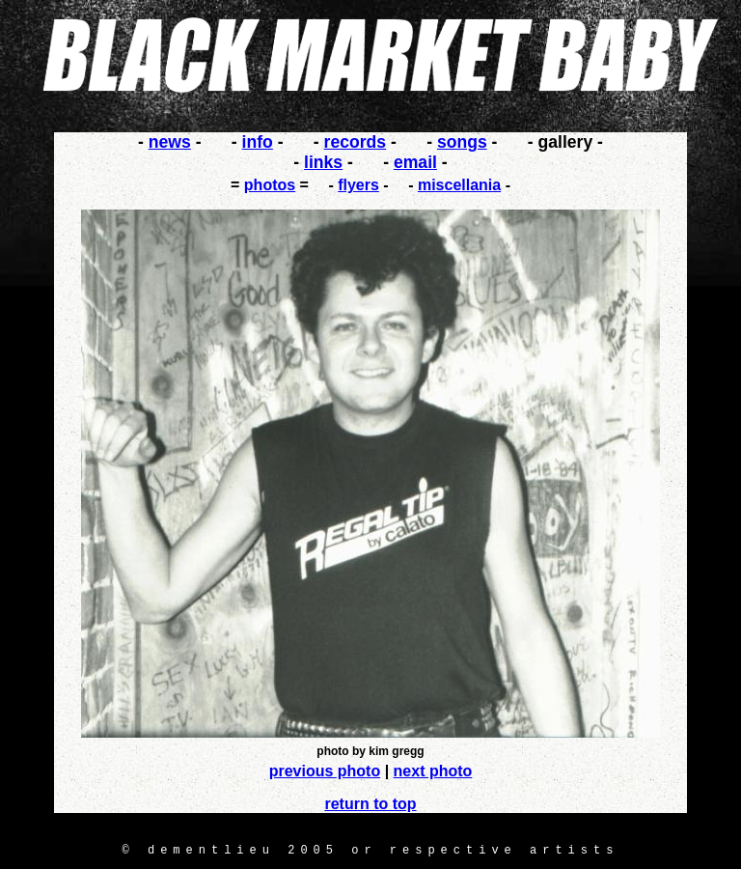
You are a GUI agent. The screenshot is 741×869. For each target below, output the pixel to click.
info (257, 142)
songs (462, 142)
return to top (370, 804)
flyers (358, 185)
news (170, 142)
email (415, 162)
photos (269, 185)
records (355, 142)
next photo (433, 771)
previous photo (325, 771)
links (323, 162)
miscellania (459, 185)
